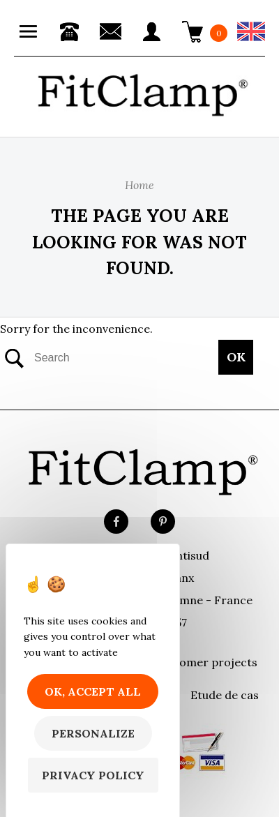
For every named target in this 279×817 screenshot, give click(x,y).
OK (236, 357)
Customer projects (206, 662)
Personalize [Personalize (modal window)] (93, 733)
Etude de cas (224, 695)
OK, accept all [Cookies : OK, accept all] (93, 691)
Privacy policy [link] (93, 775)
